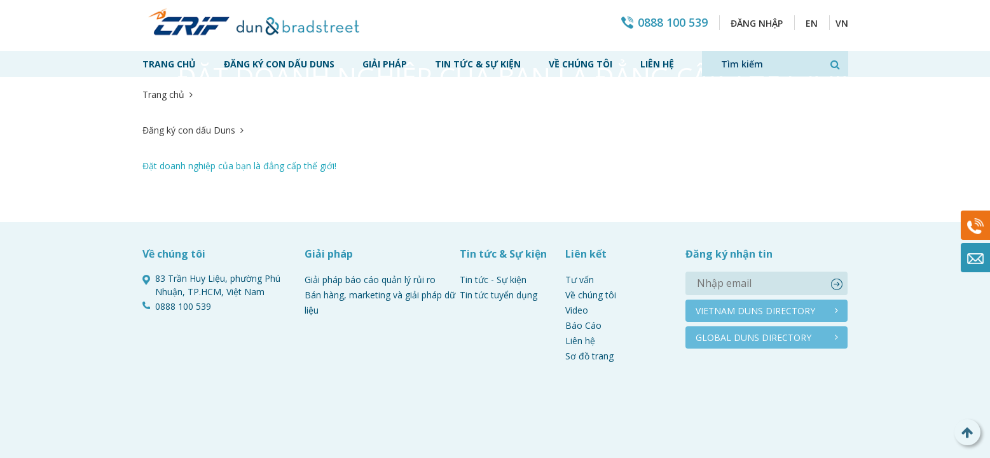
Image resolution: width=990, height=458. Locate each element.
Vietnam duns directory (755, 239)
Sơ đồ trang (589, 285)
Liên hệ (657, 64)
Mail (975, 258)
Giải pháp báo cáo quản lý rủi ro (370, 208)
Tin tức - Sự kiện (493, 208)
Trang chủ (169, 64)
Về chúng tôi (580, 64)
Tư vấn (579, 208)
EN (812, 23)
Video (576, 239)
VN (841, 23)
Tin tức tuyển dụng (498, 224)
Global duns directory (753, 266)
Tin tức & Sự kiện (478, 64)
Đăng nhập (757, 23)
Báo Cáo (583, 254)
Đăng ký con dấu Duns (279, 64)
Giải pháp (384, 64)
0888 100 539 (673, 22)
